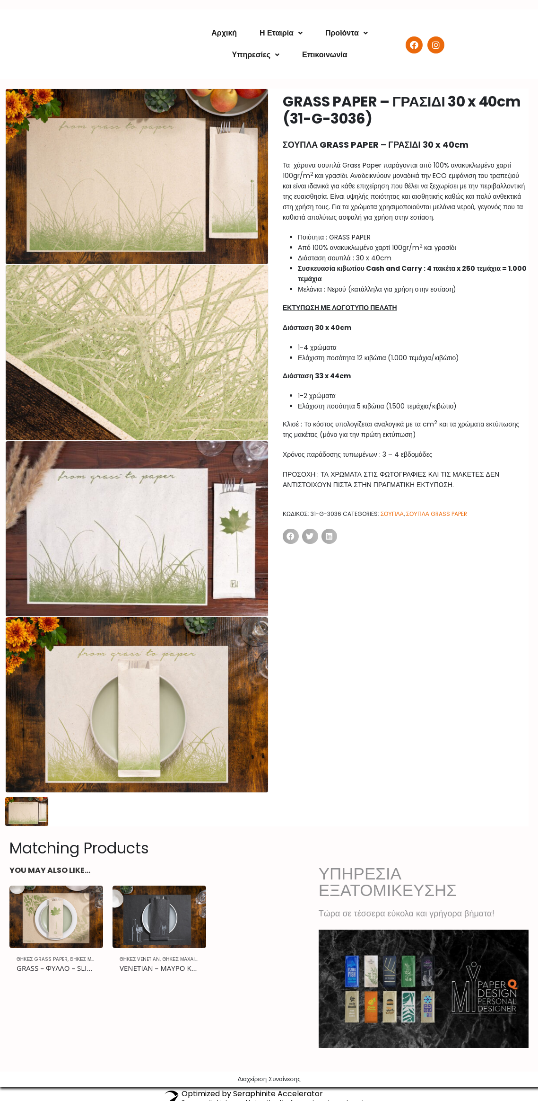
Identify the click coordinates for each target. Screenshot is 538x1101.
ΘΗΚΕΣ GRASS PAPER (42, 959)
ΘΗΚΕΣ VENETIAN (140, 959)
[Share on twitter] (310, 536)
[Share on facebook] (291, 536)
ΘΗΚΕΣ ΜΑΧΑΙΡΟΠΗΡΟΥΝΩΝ (195, 959)
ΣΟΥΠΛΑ (392, 514)
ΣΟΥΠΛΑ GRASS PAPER (436, 514)
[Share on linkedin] (329, 536)
